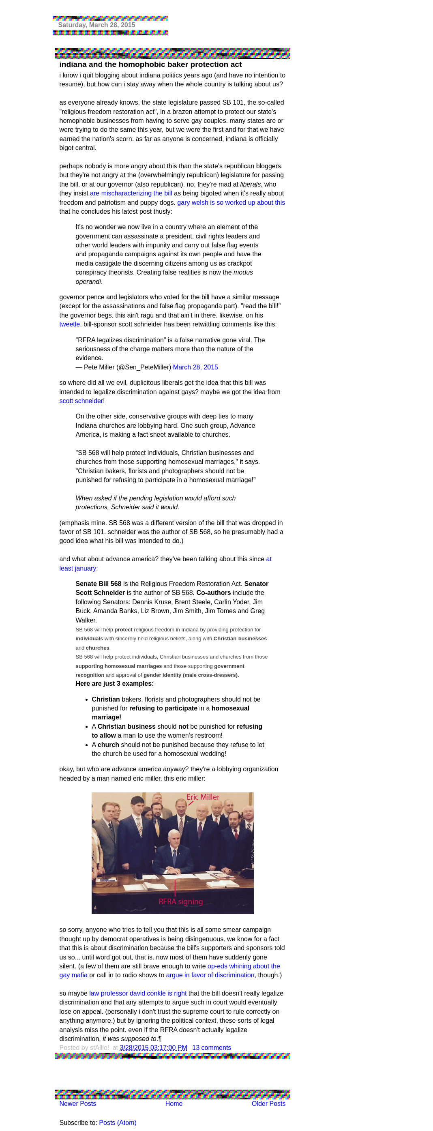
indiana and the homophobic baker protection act (151, 64)
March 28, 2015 (195, 367)
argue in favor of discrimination (210, 975)
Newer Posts (78, 1103)
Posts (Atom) (117, 1122)
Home (174, 1103)
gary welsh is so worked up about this (231, 202)
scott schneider (81, 400)
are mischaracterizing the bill (131, 193)
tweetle (70, 324)
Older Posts (269, 1103)
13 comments (211, 1047)
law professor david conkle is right (137, 993)
